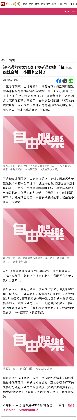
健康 (72, 4)
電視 (12, 60)
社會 (60, 4)
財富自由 (45, 4)
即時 (25, 4)
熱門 (31, 4)
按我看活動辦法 (29, 409)
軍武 (53, 4)
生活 (66, 4)
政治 (37, 4)
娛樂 (3, 60)
